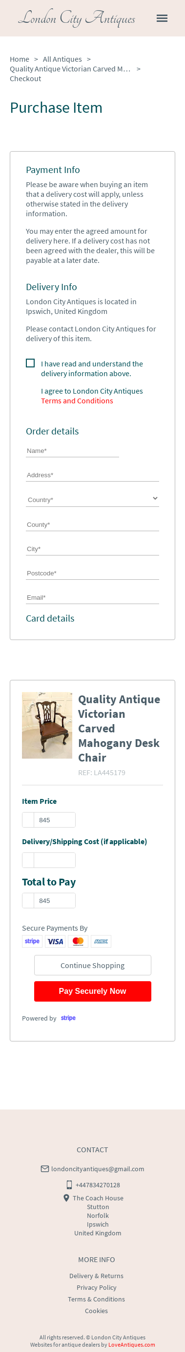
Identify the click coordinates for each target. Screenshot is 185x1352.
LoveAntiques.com (131, 1344)
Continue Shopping (92, 965)
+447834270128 (98, 1184)
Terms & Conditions (96, 1299)
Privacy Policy (97, 1287)
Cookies (96, 1310)
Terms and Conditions (77, 400)
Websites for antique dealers (65, 1344)
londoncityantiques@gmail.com (97, 1168)
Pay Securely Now (92, 991)
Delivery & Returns (96, 1275)
